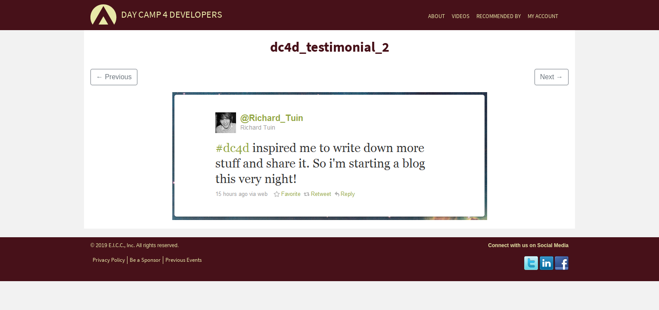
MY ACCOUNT (543, 16)
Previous (114, 77)
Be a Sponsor (145, 260)
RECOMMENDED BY (498, 16)
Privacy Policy (109, 260)
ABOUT (436, 16)
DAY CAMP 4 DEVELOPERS (171, 14)
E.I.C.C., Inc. (122, 245)
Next (551, 77)
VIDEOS (460, 16)
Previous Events (183, 260)
